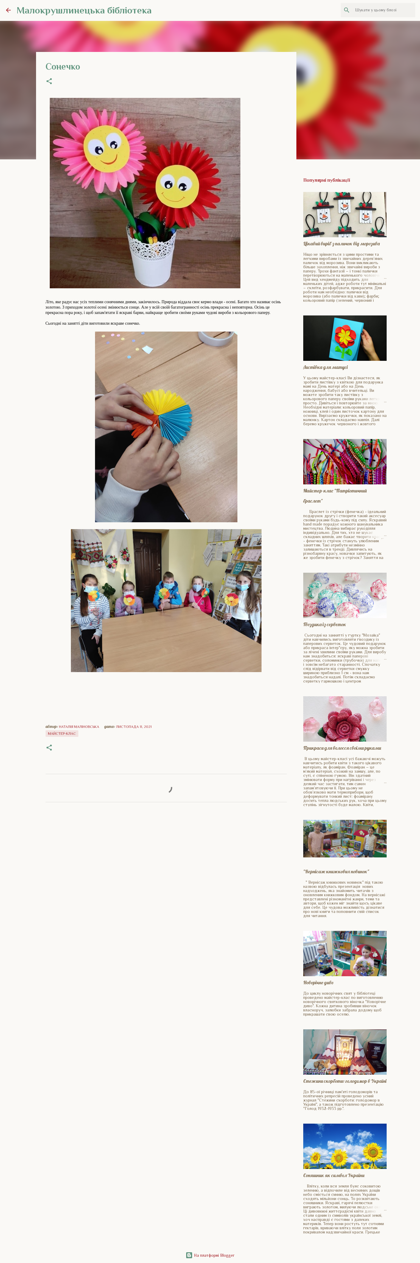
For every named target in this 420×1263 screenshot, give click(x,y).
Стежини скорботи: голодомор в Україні (344, 1081)
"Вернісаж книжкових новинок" (336, 871)
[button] (49, 82)
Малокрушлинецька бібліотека (84, 10)
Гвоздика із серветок (324, 624)
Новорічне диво (318, 982)
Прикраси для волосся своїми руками (342, 748)
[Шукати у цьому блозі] (384, 10)
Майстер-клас (62, 733)
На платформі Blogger (210, 1255)
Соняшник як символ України (333, 1175)
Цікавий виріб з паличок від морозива (341, 244)
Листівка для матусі (325, 367)
